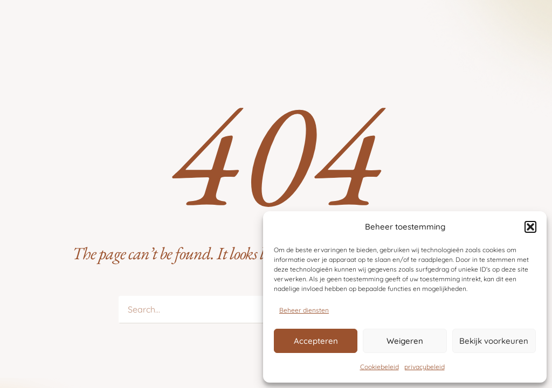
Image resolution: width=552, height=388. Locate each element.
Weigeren (405, 341)
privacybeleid (424, 367)
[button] (530, 226)
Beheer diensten (304, 310)
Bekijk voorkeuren (493, 341)
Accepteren (316, 341)
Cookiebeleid (379, 367)
